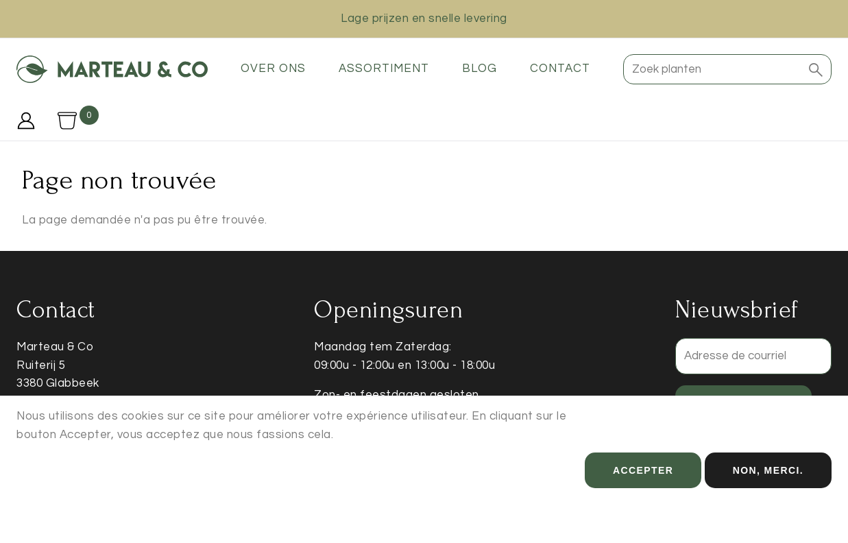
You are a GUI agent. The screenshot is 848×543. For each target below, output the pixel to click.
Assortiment (384, 68)
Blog (479, 68)
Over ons (273, 68)
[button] (816, 69)
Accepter (643, 484)
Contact (560, 68)
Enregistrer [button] (743, 403)
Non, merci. (768, 484)
